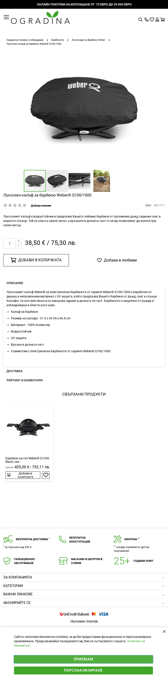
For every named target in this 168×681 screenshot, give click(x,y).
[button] (32, 109)
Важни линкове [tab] (18, 594)
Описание (15, 283)
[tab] (84, 603)
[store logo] (40, 17)
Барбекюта (57, 40)
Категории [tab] (13, 586)
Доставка (15, 371)
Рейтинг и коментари (25, 380)
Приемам (83, 659)
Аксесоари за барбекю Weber (88, 40)
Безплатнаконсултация (79, 539)
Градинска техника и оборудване (25, 40)
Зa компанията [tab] (17, 577)
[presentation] (84, 283)
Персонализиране (83, 670)
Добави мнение (41, 205)
